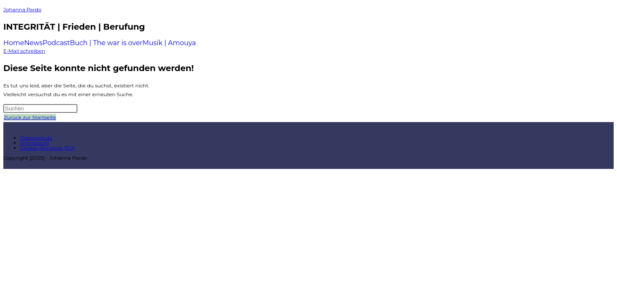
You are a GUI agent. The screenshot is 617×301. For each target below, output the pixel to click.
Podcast (56, 43)
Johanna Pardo (22, 9)
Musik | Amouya (169, 43)
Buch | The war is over (106, 43)
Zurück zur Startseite (30, 117)
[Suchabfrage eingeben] (40, 108)
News (33, 43)
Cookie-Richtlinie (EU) (47, 148)
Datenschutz (36, 138)
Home (13, 43)
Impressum (34, 143)
